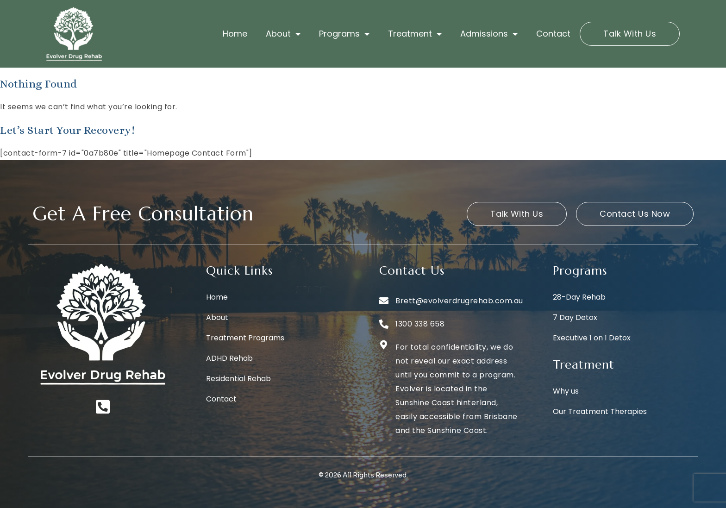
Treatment (415, 33)
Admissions (489, 33)
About (283, 33)
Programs (344, 33)
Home (235, 33)
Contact (553, 33)
